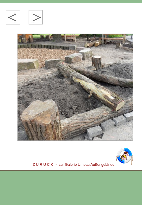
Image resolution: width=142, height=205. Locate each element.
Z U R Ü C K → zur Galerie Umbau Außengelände (83, 164)
